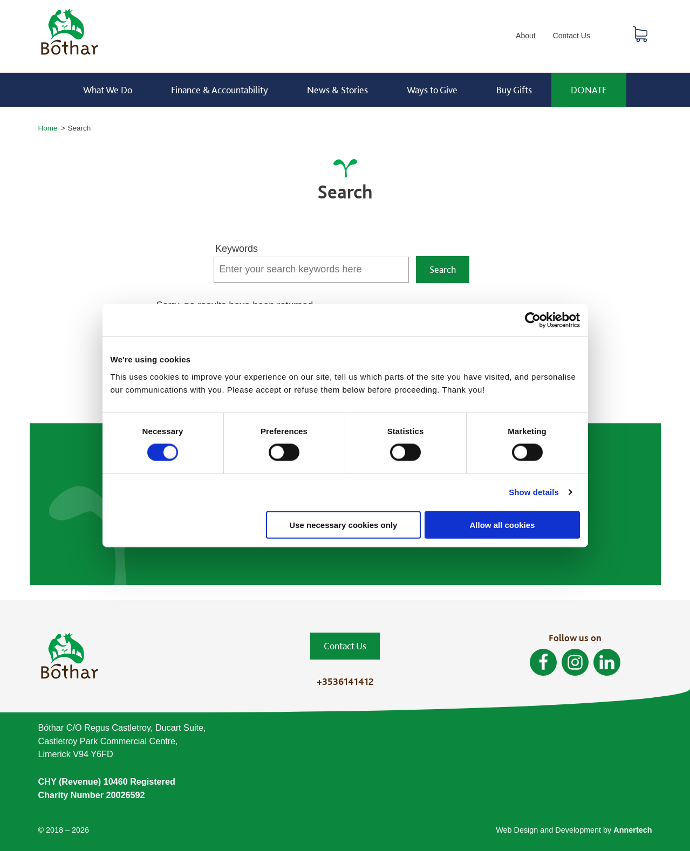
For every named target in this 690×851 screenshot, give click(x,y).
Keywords (236, 248)
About (526, 35)
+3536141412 (345, 681)
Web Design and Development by (574, 830)
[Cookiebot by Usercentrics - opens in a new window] (533, 320)
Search (613, 36)
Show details (534, 492)
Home (48, 128)
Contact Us (571, 35)
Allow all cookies (502, 524)
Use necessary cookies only (343, 524)
